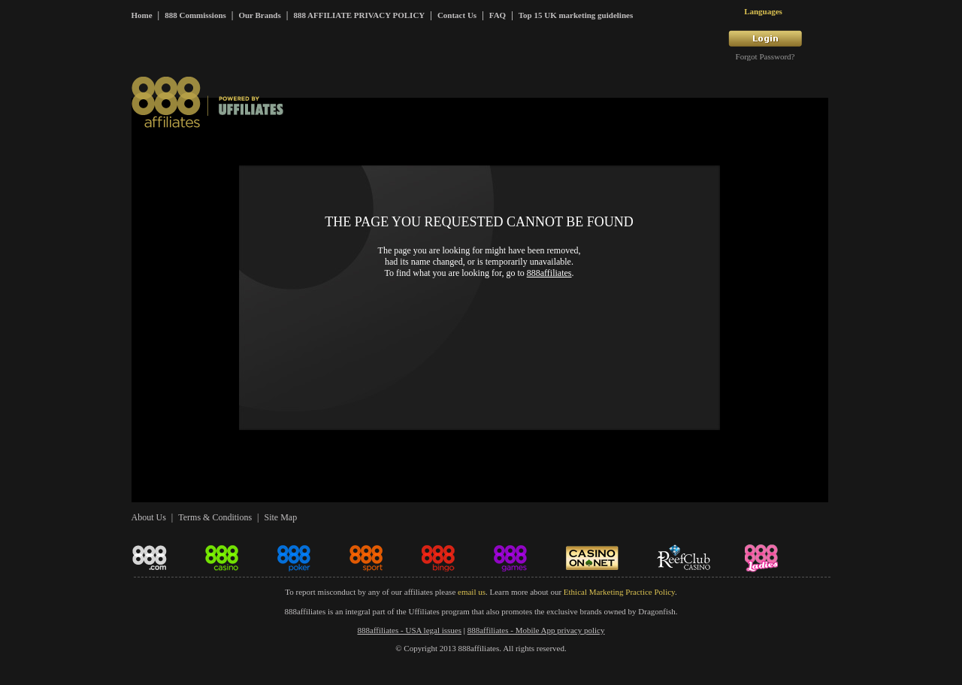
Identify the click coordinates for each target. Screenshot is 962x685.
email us (472, 591)
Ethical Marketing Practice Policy (619, 591)
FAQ (497, 15)
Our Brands (259, 15)
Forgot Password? (765, 56)
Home (142, 15)
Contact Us (456, 15)
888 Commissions (195, 15)
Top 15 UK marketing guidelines (576, 15)
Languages (763, 11)
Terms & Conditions (215, 517)
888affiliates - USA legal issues (410, 630)
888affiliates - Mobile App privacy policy (536, 630)
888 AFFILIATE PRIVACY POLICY (359, 15)
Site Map (280, 517)
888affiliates (549, 273)
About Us (149, 517)
